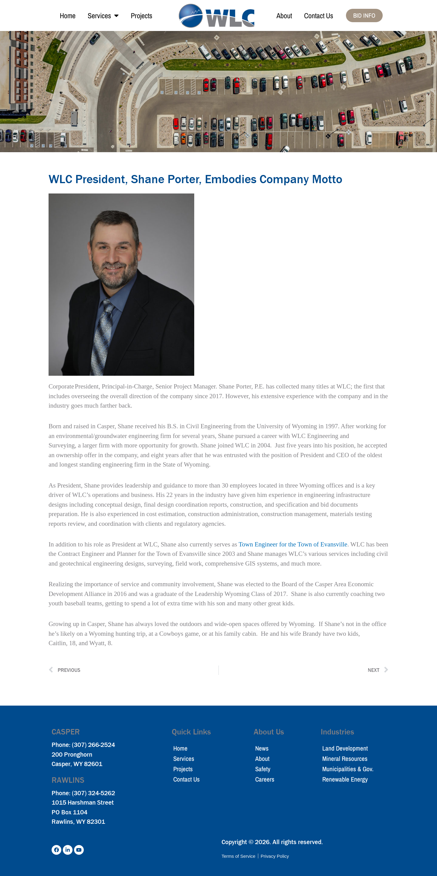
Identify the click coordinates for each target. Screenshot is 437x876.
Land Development (345, 748)
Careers (264, 779)
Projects (141, 15)
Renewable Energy (345, 779)
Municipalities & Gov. (348, 769)
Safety (262, 769)
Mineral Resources (345, 758)
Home (68, 15)
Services (103, 15)
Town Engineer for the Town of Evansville (293, 544)
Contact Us (318, 15)
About (284, 15)
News (262, 748)
